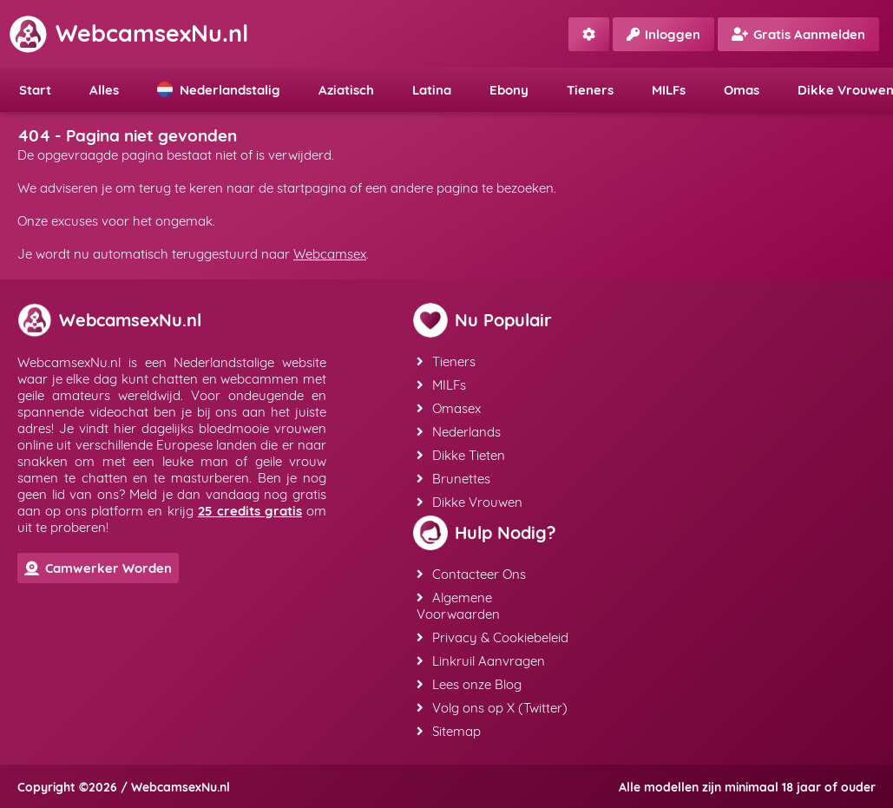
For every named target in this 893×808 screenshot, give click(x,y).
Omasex (449, 408)
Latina (431, 90)
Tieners (590, 90)
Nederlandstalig (218, 90)
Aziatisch (346, 90)
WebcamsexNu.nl (128, 33)
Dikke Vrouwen (469, 502)
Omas (741, 90)
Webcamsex (329, 254)
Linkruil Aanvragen (481, 661)
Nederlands (459, 432)
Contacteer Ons (471, 574)
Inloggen (663, 34)
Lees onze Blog (469, 684)
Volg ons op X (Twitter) (492, 708)
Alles (104, 90)
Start (35, 90)
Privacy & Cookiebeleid (492, 637)
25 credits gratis (250, 511)
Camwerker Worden (98, 568)
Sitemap (449, 731)
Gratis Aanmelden (798, 34)
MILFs (669, 90)
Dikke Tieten (461, 455)
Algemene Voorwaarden (458, 605)
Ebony (509, 90)
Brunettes (453, 478)
